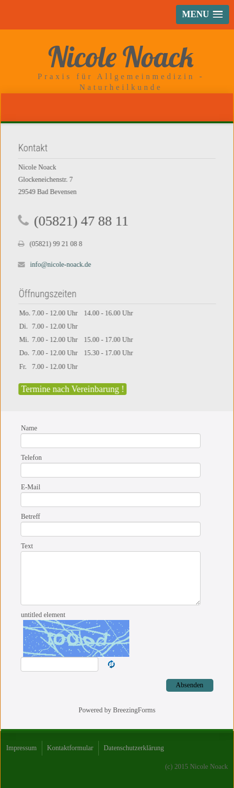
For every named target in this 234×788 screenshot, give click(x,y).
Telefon (31, 457)
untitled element (43, 615)
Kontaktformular (70, 748)
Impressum (21, 748)
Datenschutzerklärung (134, 748)
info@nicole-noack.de (59, 264)
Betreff (30, 516)
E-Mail (30, 487)
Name (29, 428)
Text (27, 546)
